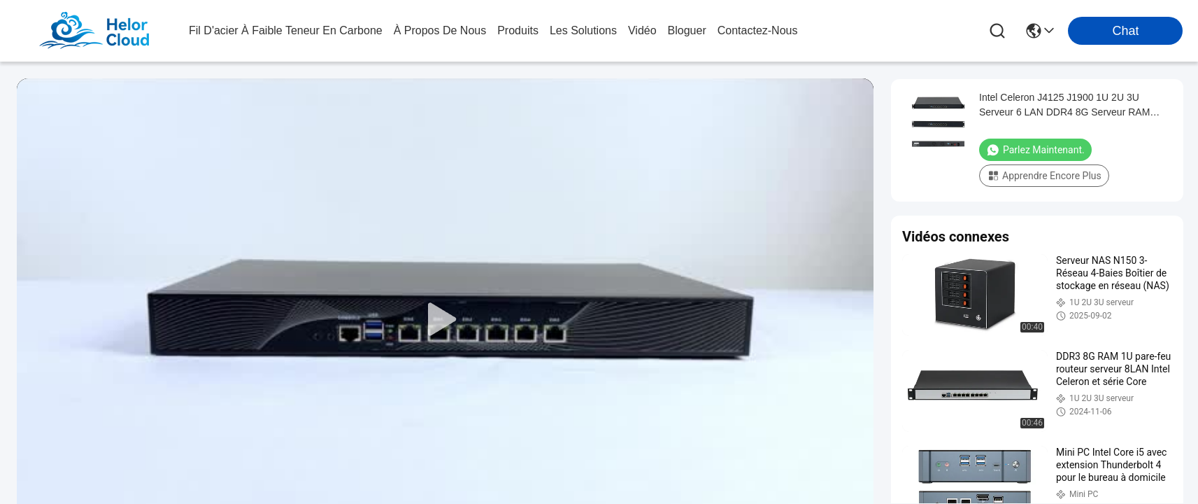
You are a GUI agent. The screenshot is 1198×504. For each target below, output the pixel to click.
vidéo (642, 30)
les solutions (583, 30)
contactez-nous (758, 30)
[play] (445, 319)
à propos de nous (440, 30)
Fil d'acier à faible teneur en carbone (286, 30)
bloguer (687, 30)
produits (518, 30)
